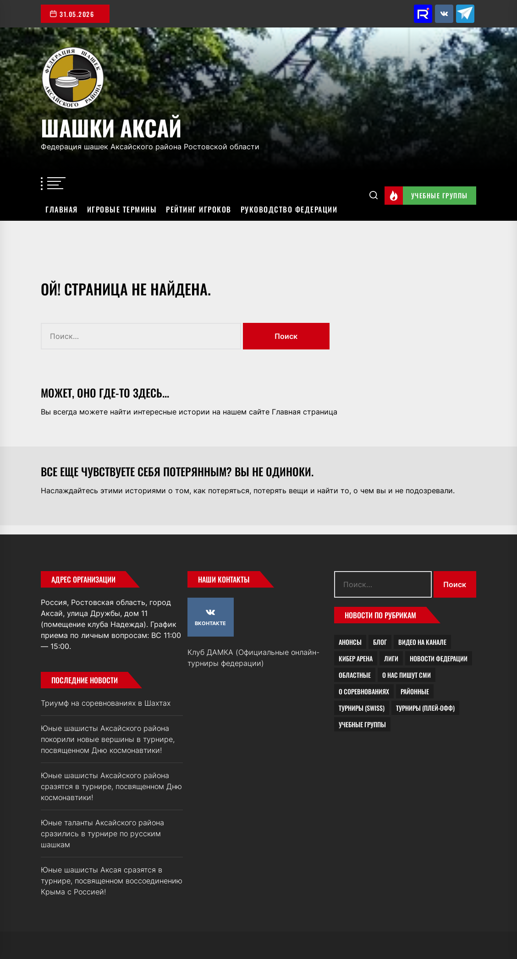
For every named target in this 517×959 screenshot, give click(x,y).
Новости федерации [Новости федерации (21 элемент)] (439, 658)
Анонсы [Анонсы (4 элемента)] (350, 642)
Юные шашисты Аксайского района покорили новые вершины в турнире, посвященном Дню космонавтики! (108, 739)
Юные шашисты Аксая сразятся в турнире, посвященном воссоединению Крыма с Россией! (111, 880)
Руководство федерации (289, 209)
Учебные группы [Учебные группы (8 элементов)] (362, 724)
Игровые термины (122, 209)
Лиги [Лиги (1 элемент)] (391, 658)
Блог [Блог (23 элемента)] (380, 642)
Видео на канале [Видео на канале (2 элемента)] (422, 642)
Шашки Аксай (111, 126)
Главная (61, 209)
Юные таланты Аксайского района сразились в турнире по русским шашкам (102, 833)
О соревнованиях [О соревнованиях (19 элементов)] (364, 691)
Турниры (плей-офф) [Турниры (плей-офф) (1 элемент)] (425, 708)
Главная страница (304, 411)
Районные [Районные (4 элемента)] (415, 691)
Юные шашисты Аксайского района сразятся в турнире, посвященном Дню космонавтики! (111, 786)
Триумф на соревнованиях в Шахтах (105, 703)
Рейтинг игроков (198, 209)
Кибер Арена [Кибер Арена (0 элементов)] (356, 658)
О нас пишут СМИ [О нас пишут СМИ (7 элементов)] (406, 675)
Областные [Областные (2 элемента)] (355, 675)
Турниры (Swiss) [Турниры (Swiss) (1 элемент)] (362, 708)
